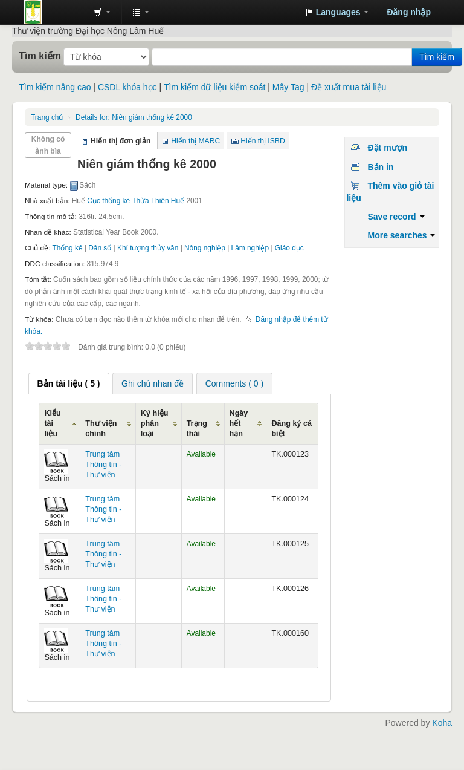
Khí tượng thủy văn (147, 248)
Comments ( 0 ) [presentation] (234, 383)
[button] (102, 12)
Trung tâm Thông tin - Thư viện (54, 12)
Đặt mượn (387, 147)
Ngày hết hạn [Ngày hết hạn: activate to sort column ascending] (239, 423)
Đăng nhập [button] (409, 12)
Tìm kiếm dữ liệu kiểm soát (214, 87)
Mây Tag (288, 87)
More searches (401, 235)
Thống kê (68, 248)
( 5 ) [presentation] (68, 383)
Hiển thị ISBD (262, 141)
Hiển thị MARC (195, 141)
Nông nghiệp (204, 248)
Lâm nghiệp (250, 248)
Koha (442, 723)
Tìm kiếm (40, 55)
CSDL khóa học (127, 87)
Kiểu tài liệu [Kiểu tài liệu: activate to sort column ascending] (52, 423)
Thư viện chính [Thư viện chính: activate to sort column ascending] (101, 428)
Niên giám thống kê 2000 (134, 117)
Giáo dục (289, 248)
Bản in (380, 167)
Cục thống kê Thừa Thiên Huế (135, 201)
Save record (395, 216)
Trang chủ (47, 117)
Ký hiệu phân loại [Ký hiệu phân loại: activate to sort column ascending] (154, 423)
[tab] (68, 383)
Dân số (99, 248)
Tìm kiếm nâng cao (55, 87)
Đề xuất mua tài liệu (348, 87)
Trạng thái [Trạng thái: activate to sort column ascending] (197, 428)
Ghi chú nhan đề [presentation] (152, 383)
